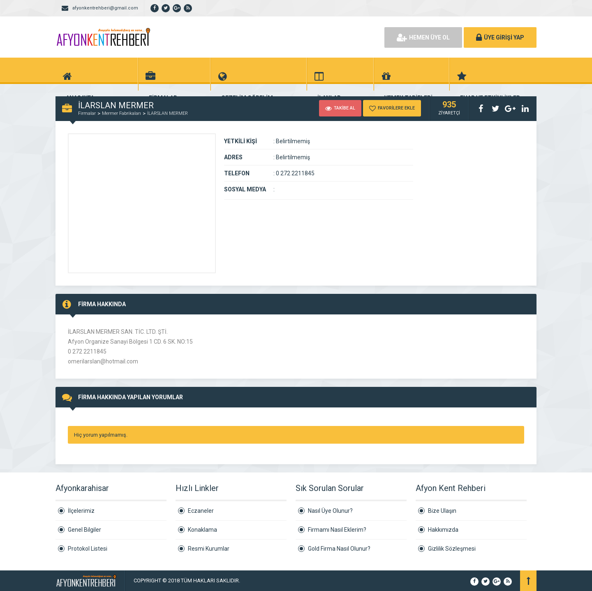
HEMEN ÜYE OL (423, 37)
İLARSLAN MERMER (167, 113)
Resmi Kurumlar (208, 548)
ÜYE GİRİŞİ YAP (500, 37)
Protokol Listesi (87, 548)
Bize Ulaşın (442, 510)
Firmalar (87, 113)
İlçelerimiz (81, 510)
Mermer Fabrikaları (121, 113)
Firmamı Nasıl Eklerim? (337, 529)
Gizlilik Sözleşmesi (452, 548)
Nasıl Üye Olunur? (330, 510)
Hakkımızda (443, 529)
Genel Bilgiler (84, 529)
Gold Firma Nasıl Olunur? (339, 548)
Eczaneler (201, 510)
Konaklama (202, 529)
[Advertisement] (283, 37)
